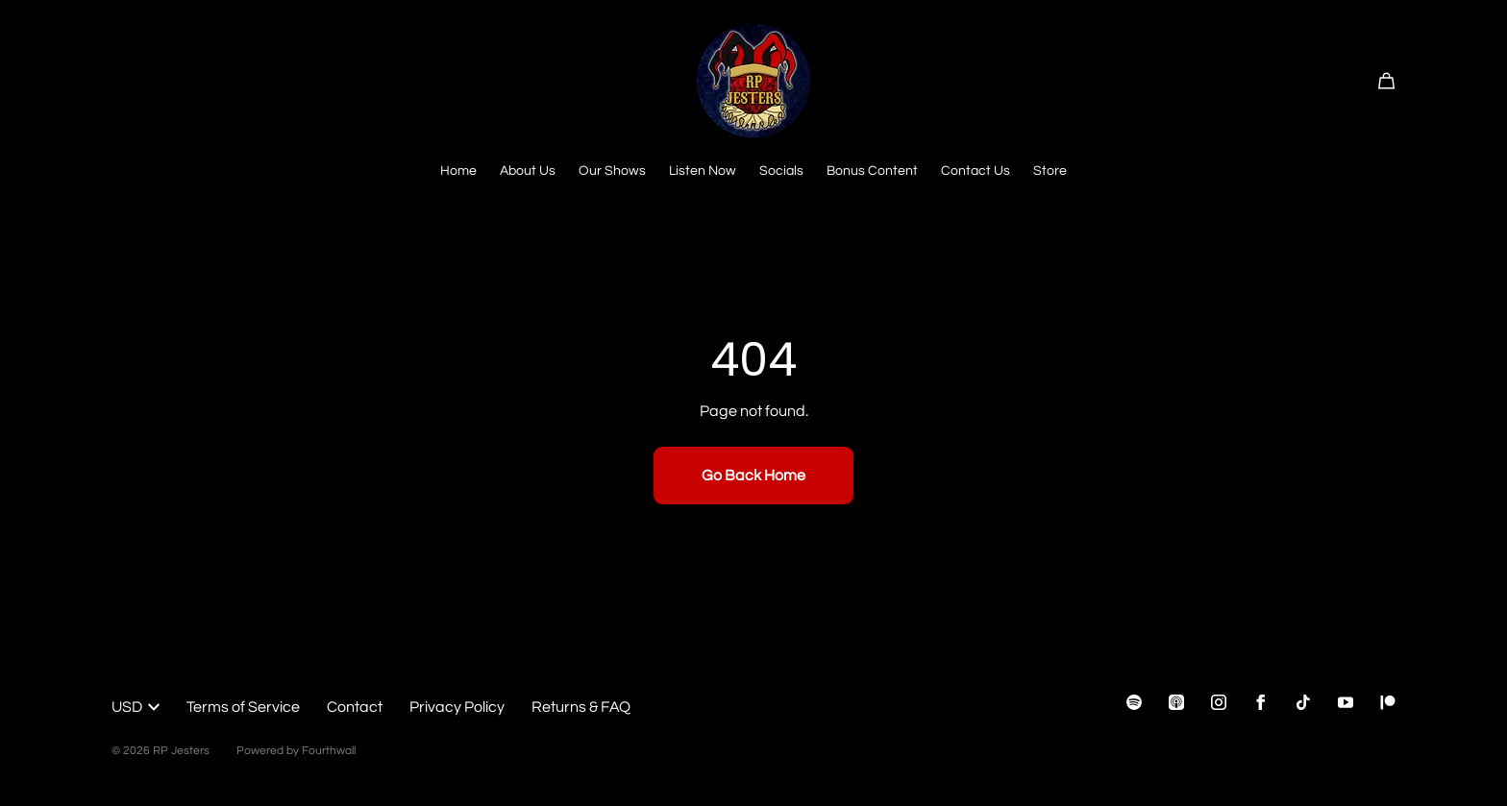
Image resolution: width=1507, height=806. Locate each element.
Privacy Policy (457, 707)
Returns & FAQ (580, 707)
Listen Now (702, 171)
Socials (781, 171)
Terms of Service (243, 707)
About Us (528, 171)
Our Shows (612, 171)
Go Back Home (753, 475)
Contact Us (975, 171)
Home (458, 171)
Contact (355, 707)
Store (1050, 171)
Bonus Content (872, 171)
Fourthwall (329, 751)
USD (135, 707)
